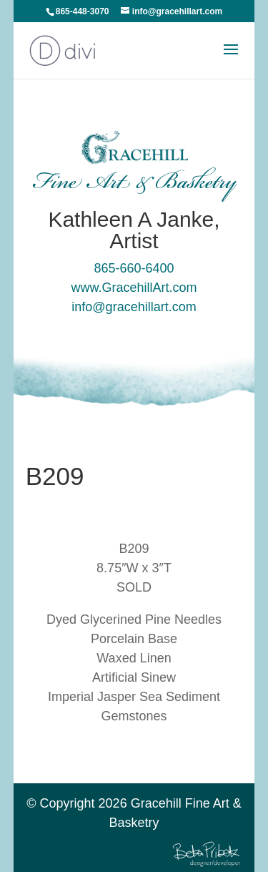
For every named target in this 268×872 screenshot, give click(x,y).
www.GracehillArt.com (134, 287)
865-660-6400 (134, 268)
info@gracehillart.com (133, 307)
